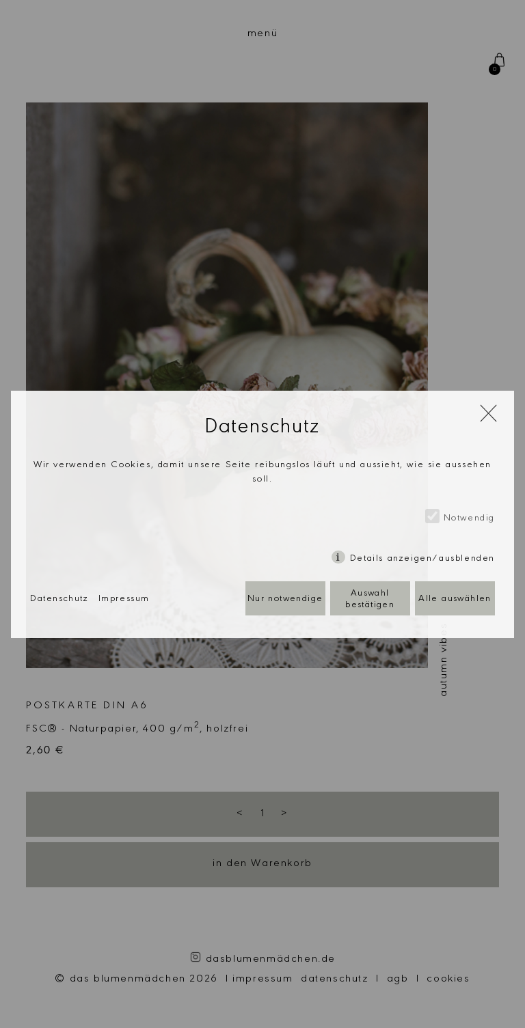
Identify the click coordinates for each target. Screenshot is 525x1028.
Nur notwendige (285, 600)
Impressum (124, 600)
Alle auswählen (455, 600)
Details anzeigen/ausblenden (422, 559)
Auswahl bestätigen (369, 600)
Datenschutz (59, 600)
